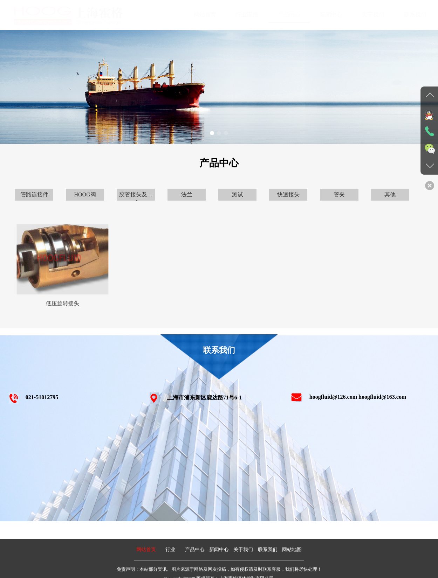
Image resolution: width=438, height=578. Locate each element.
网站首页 (198, 15)
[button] (212, 133)
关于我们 (366, 15)
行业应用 (240, 15)
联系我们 (408, 15)
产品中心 (282, 15)
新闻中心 (324, 15)
